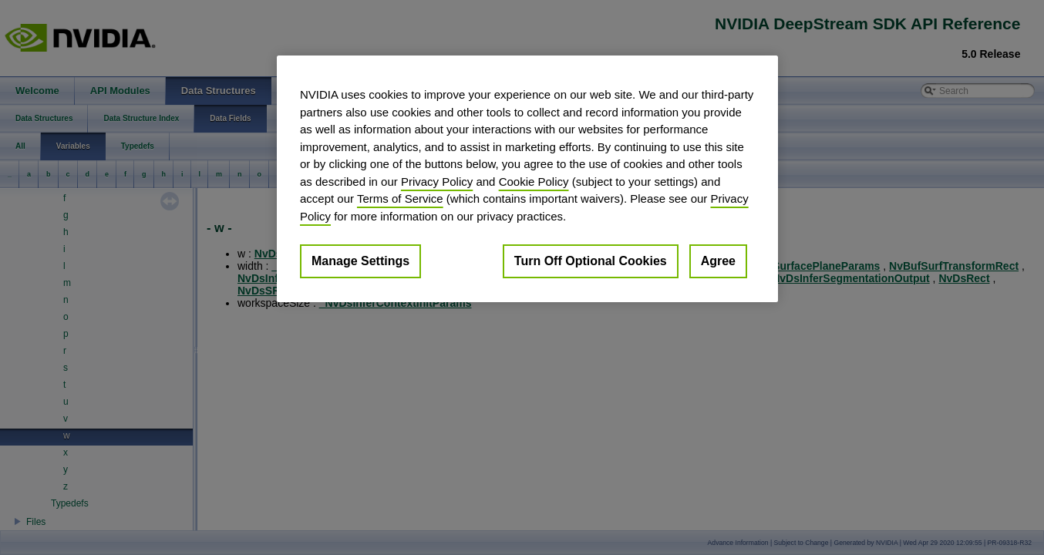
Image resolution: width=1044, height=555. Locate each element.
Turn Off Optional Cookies (590, 260)
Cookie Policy (534, 181)
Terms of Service (400, 198)
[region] (527, 179)
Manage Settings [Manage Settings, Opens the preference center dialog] (360, 260)
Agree (718, 260)
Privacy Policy (437, 181)
